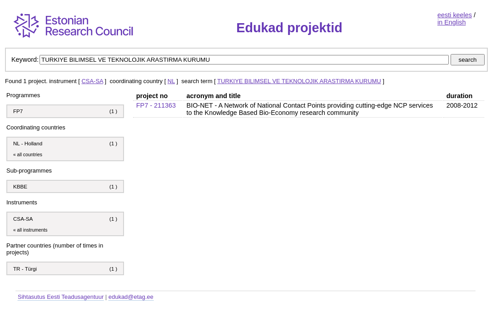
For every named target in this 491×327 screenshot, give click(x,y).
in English (451, 22)
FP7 (18, 111)
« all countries (27, 154)
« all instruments (30, 230)
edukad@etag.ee (131, 296)
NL (171, 81)
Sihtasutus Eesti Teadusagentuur (61, 296)
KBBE (20, 186)
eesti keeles (454, 15)
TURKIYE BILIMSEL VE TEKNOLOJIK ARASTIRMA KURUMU (299, 81)
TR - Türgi (25, 269)
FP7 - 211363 (156, 105)
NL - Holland (27, 143)
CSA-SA (92, 81)
